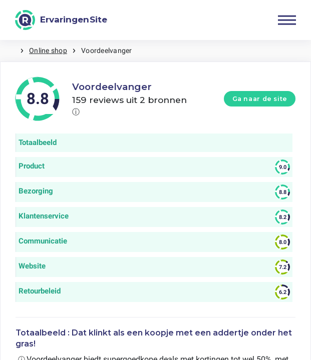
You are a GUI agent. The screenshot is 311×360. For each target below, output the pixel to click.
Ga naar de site (259, 98)
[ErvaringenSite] (61, 20)
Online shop (48, 50)
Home (10, 50)
